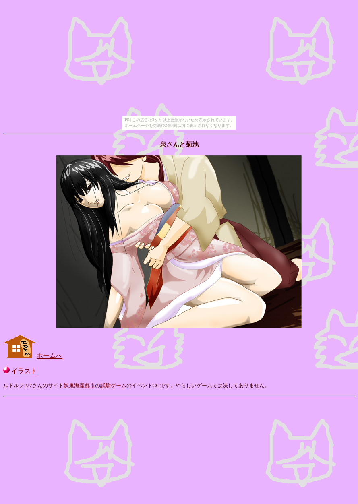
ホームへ (32, 355)
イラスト (20, 371)
